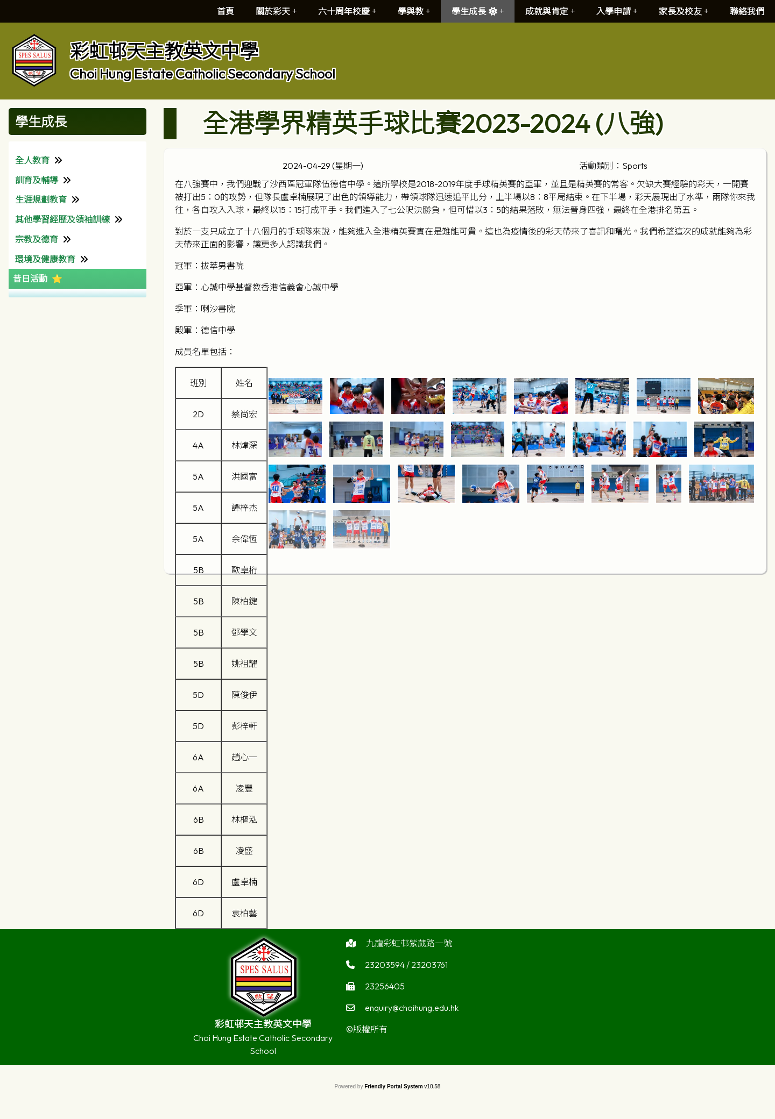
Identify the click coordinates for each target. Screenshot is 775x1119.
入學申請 (616, 11)
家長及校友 (683, 11)
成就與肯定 (550, 11)
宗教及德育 (36, 239)
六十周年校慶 (347, 11)
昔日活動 (30, 278)
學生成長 (478, 11)
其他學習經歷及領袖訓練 (62, 219)
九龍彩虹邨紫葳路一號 (409, 948)
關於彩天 (276, 11)
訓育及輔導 (36, 180)
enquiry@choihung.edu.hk (412, 1013)
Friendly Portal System (394, 1086)
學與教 (414, 11)
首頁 (225, 11)
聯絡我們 (747, 11)
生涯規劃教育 (41, 199)
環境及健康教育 (45, 259)
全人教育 (32, 160)
